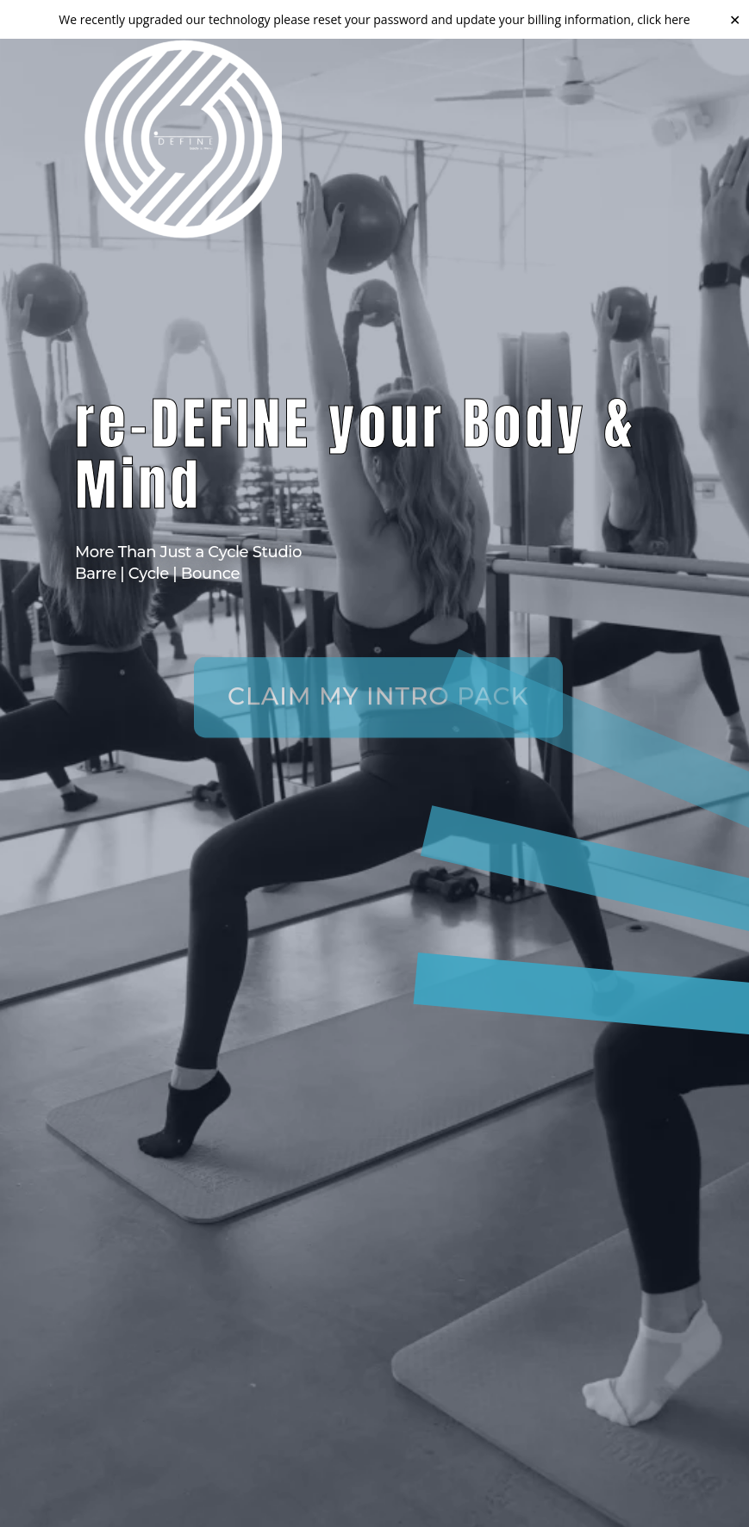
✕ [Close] (734, 18)
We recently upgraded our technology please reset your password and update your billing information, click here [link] (374, 19)
